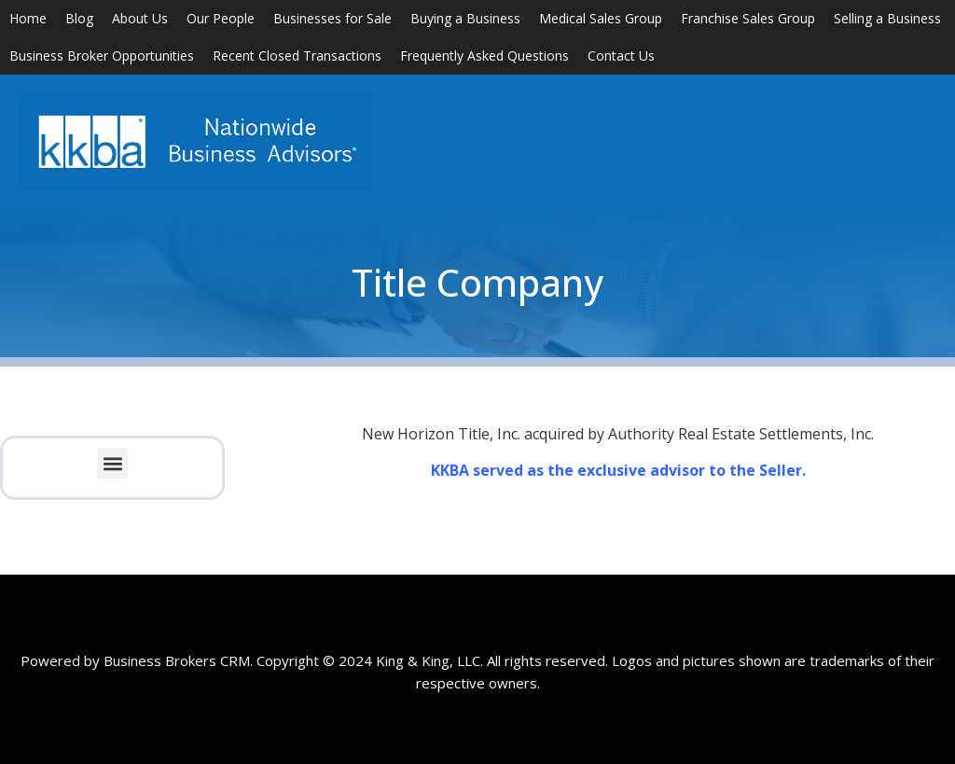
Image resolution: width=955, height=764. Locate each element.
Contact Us (621, 55)
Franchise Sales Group (748, 18)
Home (28, 18)
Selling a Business (887, 18)
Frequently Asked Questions (484, 55)
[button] (112, 463)
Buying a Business (465, 18)
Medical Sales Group (600, 18)
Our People (221, 18)
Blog (79, 18)
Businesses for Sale (332, 18)
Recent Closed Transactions (297, 55)
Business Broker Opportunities (101, 55)
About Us (140, 18)
